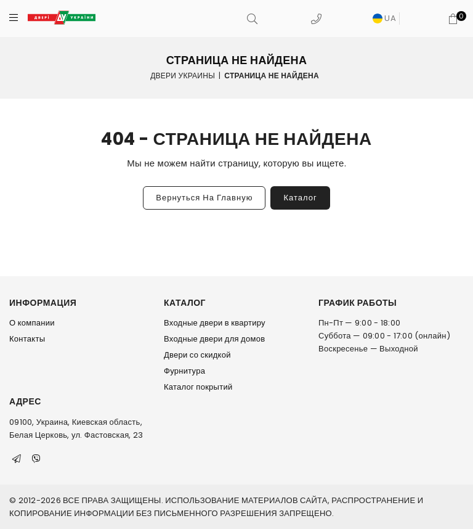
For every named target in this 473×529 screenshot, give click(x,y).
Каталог (300, 197)
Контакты (27, 339)
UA (384, 18)
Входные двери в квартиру (214, 323)
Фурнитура (184, 371)
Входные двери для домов (214, 339)
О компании (32, 323)
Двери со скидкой (197, 355)
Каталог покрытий (198, 387)
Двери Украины (182, 75)
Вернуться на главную (204, 197)
